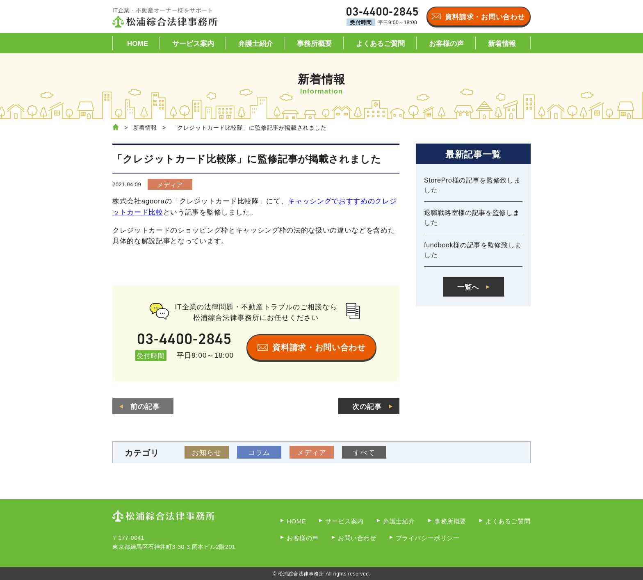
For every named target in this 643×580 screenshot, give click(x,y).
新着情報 (502, 44)
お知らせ (206, 453)
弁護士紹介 (255, 44)
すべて (364, 453)
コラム (259, 453)
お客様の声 (446, 44)
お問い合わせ (357, 537)
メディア (170, 184)
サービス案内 (193, 44)
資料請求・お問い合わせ (484, 17)
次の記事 (367, 407)
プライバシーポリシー (428, 537)
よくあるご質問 (380, 44)
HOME (137, 44)
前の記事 (145, 407)
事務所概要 (314, 44)
